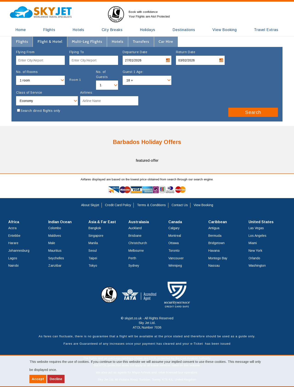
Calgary (174, 228)
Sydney (133, 265)
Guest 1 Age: (133, 72)
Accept (38, 379)
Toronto (174, 250)
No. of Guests (102, 74)
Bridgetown (216, 243)
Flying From (25, 52)
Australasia (138, 222)
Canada (175, 222)
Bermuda (214, 235)
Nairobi (13, 265)
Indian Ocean (60, 222)
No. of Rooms (27, 72)
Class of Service (29, 92)
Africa (13, 222)
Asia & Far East (102, 222)
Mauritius (55, 250)
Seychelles (56, 258)
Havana (214, 250)
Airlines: (86, 92)
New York (255, 250)
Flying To (76, 52)
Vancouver (176, 258)
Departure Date (135, 52)
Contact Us (180, 205)
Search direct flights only (40, 111)
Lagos (12, 258)
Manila (93, 243)
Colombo (54, 228)
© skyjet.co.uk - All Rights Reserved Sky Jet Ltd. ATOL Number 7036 (147, 322)
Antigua (213, 228)
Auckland (135, 228)
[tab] (22, 42)
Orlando (254, 258)
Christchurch (137, 243)
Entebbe (14, 235)
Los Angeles (257, 235)
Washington (257, 265)
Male (51, 243)
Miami (253, 243)
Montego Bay (217, 258)
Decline (56, 379)
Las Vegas (256, 228)
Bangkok (94, 228)
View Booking (203, 205)
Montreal (174, 235)
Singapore (95, 235)
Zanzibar (55, 265)
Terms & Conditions (151, 205)
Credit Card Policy (118, 205)
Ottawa (173, 243)
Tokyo (92, 265)
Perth (132, 258)
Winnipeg (175, 265)
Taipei (92, 258)
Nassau (214, 265)
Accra (12, 228)
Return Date (185, 52)
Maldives (54, 235)
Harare (13, 243)
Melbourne (136, 250)
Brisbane (134, 235)
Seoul (92, 250)
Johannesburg (18, 250)
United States (261, 222)
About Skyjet (90, 205)
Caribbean (217, 222)
